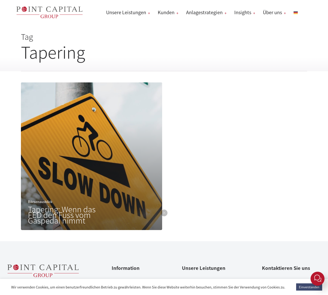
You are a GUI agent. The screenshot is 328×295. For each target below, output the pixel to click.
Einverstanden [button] (309, 287)
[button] (164, 213)
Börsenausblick (40, 202)
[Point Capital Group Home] (43, 275)
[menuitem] (297, 12)
